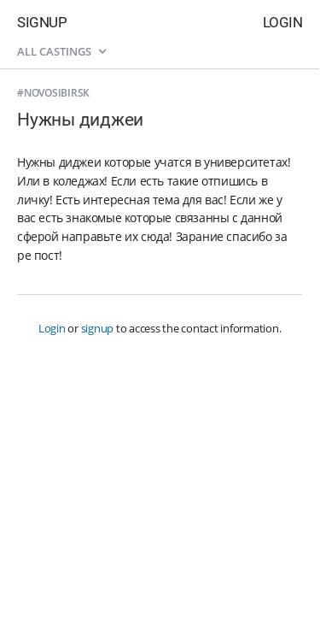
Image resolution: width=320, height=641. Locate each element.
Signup (42, 22)
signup (97, 328)
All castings (61, 51)
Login (283, 22)
